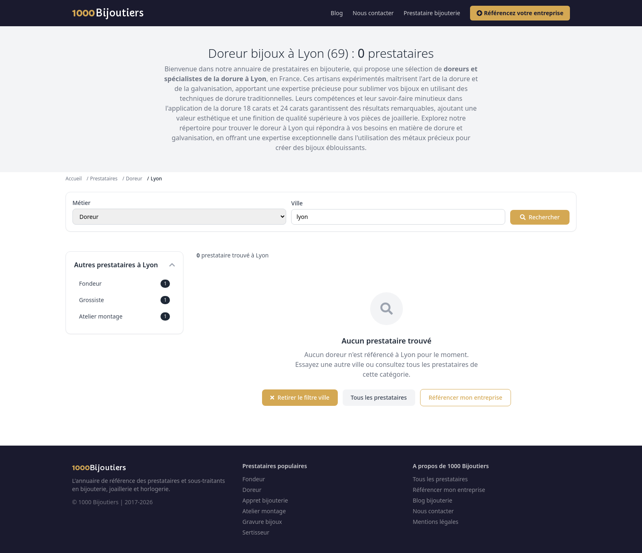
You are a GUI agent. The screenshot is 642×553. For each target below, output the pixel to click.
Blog (337, 13)
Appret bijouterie (265, 500)
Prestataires (104, 178)
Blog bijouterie (432, 500)
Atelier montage (124, 316)
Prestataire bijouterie (432, 13)
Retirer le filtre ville (299, 397)
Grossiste (124, 300)
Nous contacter (373, 13)
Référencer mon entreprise (465, 397)
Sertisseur (255, 532)
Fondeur (124, 284)
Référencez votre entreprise (520, 13)
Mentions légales (436, 522)
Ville (297, 203)
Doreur (134, 178)
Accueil (74, 178)
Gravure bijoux (262, 522)
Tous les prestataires (379, 397)
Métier (81, 203)
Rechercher (540, 217)
